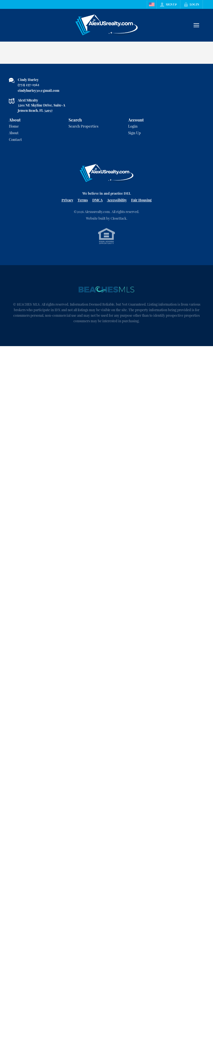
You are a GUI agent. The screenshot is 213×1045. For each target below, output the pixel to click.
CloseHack (118, 218)
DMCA (97, 200)
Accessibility (117, 200)
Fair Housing (141, 200)
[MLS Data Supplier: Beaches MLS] (106, 289)
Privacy (67, 200)
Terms (83, 200)
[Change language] (152, 4)
